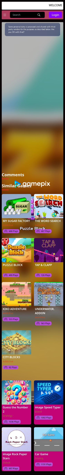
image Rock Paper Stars (15, 456)
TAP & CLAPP (43, 265)
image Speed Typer (48, 407)
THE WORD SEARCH (48, 221)
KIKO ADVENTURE (15, 309)
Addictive (8, 225)
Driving (39, 458)
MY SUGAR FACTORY (16, 221)
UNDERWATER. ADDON (45, 311)
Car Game (41, 454)
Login (55, 15)
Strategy (7, 415)
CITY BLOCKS (11, 357)
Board (38, 411)
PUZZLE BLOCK (13, 265)
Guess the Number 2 (15, 409)
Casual (6, 462)
